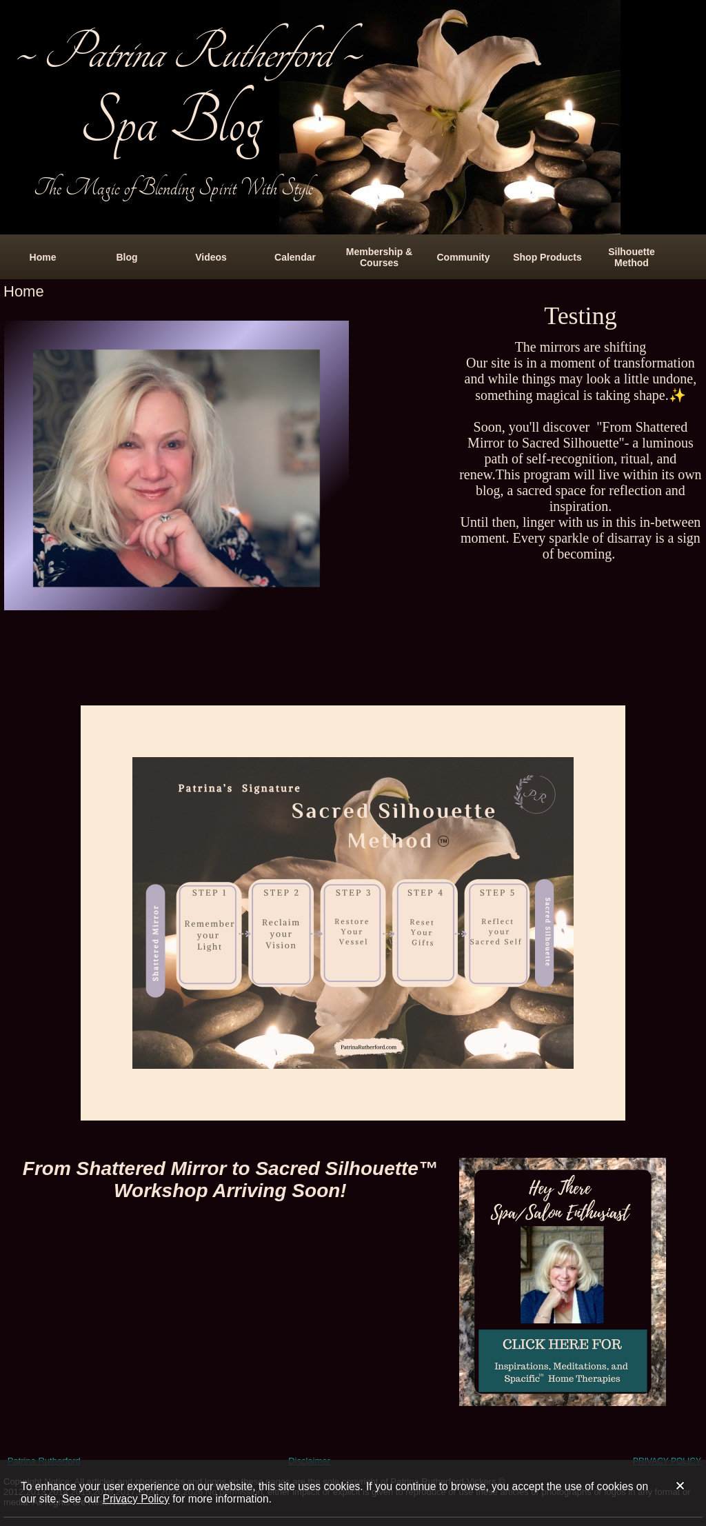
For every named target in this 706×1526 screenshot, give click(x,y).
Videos (211, 257)
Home (43, 257)
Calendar (295, 257)
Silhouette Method (631, 257)
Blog (126, 257)
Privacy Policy (136, 1499)
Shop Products (547, 257)
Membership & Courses (379, 257)
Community (463, 257)
